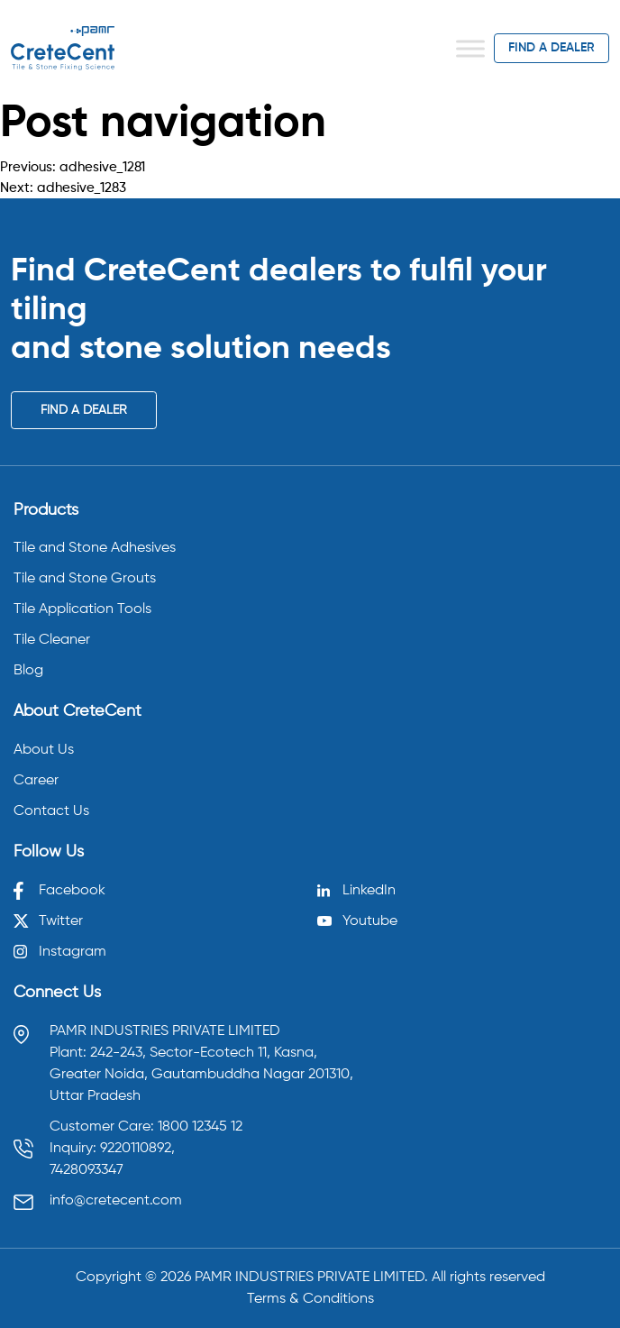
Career (36, 781)
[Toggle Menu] (470, 48)
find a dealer (551, 47)
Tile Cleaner (52, 640)
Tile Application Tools (82, 609)
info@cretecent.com (116, 1201)
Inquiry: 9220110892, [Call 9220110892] (112, 1148)
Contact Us (51, 811)
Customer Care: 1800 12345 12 (146, 1127)
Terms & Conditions (310, 1299)
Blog (28, 671)
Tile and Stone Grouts (85, 579)
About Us (44, 750)
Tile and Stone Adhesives (95, 548)
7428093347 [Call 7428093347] (86, 1170)
